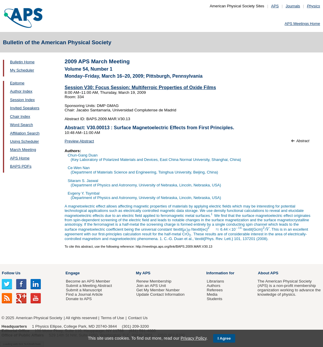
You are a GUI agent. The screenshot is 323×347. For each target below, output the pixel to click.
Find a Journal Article (84, 294)
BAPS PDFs (20, 166)
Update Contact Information (160, 294)
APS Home (19, 158)
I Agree (224, 338)
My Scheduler (22, 70)
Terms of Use (112, 318)
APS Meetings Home (302, 23)
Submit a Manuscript (84, 290)
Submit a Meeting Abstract (89, 285)
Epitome (17, 83)
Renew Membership (153, 281)
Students (214, 299)
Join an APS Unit (151, 285)
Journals (293, 6)
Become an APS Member (88, 281)
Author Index (21, 91)
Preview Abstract (79, 141)
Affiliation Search (25, 133)
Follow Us (11, 273)
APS (275, 6)
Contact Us (137, 318)
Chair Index (20, 116)
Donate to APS (79, 299)
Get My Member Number (158, 290)
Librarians (215, 281)
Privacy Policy (193, 338)
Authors (213, 285)
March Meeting (23, 149)
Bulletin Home (22, 62)
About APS (268, 273)
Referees (215, 290)
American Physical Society (39, 318)
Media (212, 294)
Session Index (22, 100)
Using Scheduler (24, 141)
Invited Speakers (24, 108)
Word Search (21, 125)
